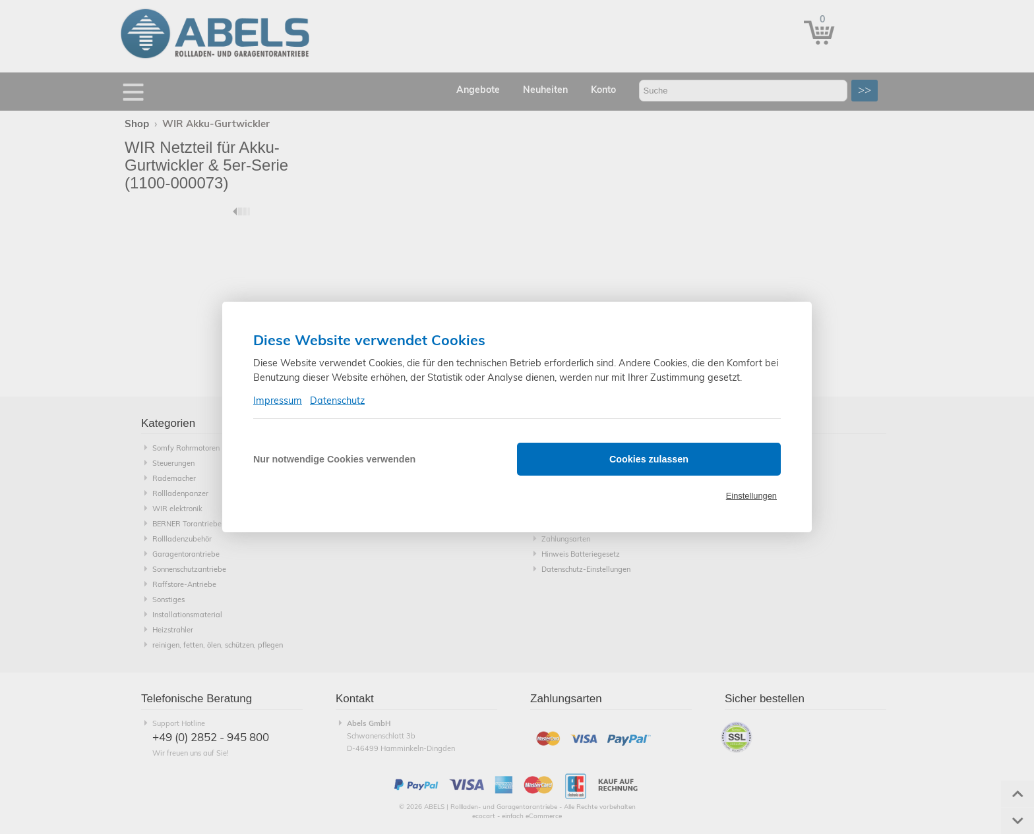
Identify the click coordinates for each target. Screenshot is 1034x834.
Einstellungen (751, 496)
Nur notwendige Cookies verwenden (334, 459)
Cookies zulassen (648, 459)
